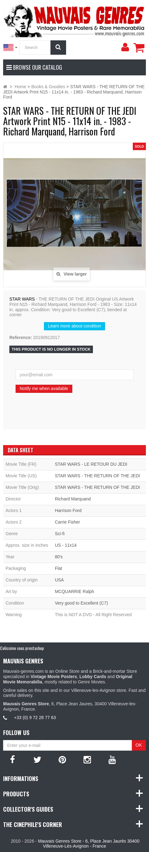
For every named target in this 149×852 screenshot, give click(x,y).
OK (139, 745)
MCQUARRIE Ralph (74, 591)
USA (59, 579)
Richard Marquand (73, 498)
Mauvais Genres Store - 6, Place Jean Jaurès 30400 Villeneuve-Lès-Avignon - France (88, 844)
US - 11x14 (66, 545)
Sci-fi (60, 533)
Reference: (20, 337)
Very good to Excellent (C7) (81, 603)
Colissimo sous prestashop (22, 648)
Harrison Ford (68, 510)
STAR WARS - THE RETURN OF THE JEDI (97, 475)
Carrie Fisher (67, 522)
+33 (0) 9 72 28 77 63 (35, 717)
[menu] (125, 47)
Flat (58, 568)
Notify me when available (44, 388)
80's (59, 556)
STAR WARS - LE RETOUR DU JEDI (91, 464)
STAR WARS (22, 299)
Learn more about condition (74, 325)
